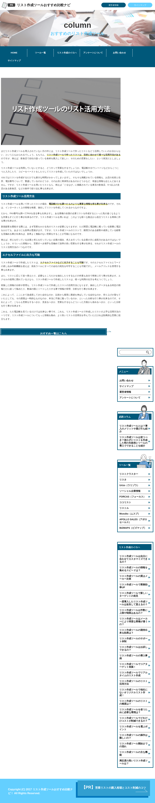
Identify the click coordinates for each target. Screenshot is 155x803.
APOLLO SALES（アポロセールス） (133, 520)
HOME (14, 52)
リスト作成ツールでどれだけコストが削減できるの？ (133, 718)
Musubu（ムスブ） (129, 512)
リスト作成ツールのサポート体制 (133, 639)
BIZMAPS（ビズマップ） (132, 527)
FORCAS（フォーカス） (132, 495)
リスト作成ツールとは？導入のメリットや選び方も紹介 (133, 427)
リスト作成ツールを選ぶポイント (133, 727)
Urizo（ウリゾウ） (129, 484)
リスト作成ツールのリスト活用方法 (133, 681)
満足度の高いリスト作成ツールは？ (133, 761)
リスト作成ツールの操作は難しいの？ (133, 735)
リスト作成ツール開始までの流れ (133, 744)
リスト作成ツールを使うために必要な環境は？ (133, 710)
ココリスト (125, 501)
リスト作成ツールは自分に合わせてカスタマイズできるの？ (133, 558)
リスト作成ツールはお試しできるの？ (133, 647)
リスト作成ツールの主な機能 (133, 752)
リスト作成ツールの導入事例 (133, 656)
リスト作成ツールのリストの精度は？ (133, 701)
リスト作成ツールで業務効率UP (133, 585)
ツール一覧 (40, 52)
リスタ (122, 478)
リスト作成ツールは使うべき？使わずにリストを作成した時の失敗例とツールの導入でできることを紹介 (133, 440)
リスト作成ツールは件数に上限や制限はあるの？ (133, 610)
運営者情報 (114, 5)
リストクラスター (128, 473)
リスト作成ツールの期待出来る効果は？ (133, 630)
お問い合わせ (119, 52)
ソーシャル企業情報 (129, 490)
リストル (124, 507)
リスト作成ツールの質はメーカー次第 (133, 576)
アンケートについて (93, 52)
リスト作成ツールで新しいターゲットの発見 (133, 593)
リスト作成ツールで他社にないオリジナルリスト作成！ (133, 691)
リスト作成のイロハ (67, 52)
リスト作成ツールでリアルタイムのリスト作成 (133, 673)
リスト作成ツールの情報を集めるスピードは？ (133, 568)
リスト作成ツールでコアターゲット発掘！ (133, 664)
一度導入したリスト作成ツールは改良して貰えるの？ (133, 602)
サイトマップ (140, 5)
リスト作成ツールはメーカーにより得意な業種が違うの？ (133, 620)
